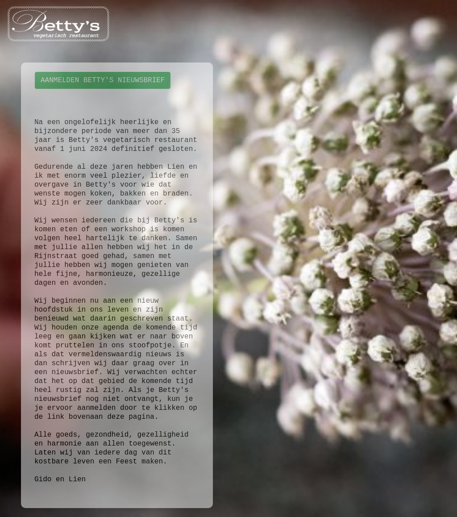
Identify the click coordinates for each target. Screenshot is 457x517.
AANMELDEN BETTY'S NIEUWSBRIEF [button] (103, 80)
